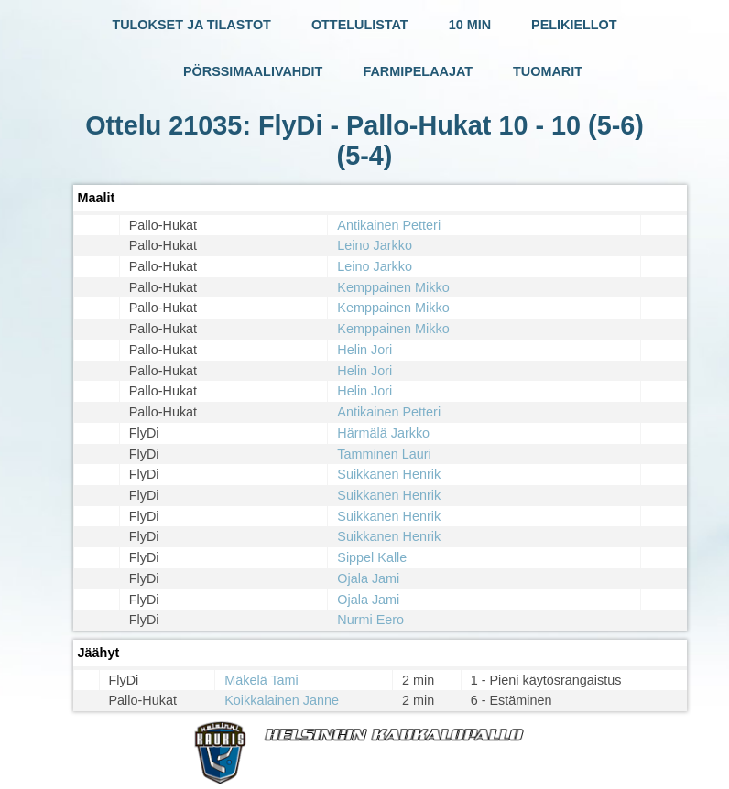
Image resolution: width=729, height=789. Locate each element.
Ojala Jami (368, 578)
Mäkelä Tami (261, 680)
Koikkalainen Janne (281, 700)
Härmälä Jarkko (383, 433)
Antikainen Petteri (389, 225)
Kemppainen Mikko (393, 287)
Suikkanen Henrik (389, 474)
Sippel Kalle (372, 557)
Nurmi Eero (370, 619)
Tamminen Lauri (383, 454)
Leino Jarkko (374, 245)
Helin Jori (364, 349)
